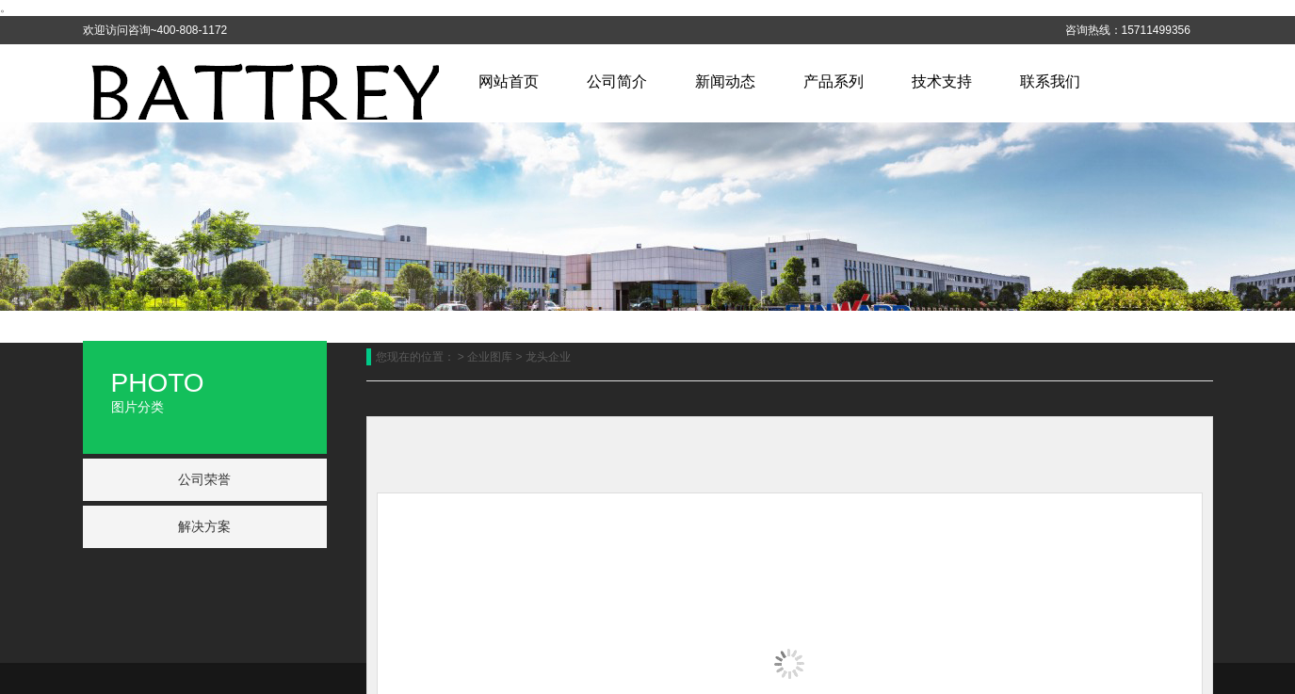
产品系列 (833, 81)
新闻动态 (725, 81)
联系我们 (1050, 81)
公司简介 (617, 81)
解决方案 (204, 526)
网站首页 (508, 81)
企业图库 (489, 356)
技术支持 (942, 81)
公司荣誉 (204, 479)
